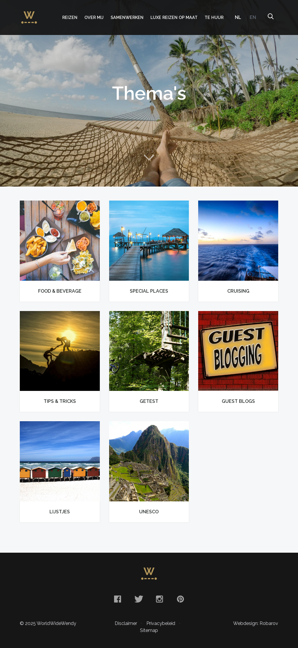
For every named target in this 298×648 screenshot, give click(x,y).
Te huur (214, 17)
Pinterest (180, 599)
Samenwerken (127, 17)
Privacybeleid (160, 623)
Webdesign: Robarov (255, 623)
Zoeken (270, 17)
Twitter (139, 599)
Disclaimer (126, 623)
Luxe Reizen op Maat (174, 17)
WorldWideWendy (29, 14)
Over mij (94, 17)
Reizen (69, 17)
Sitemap (149, 630)
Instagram (159, 599)
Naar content (149, 157)
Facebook (118, 599)
